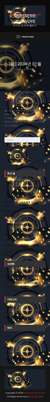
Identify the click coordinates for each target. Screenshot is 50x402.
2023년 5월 (20, 283)
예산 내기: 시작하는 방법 (20, 103)
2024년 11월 (21, 272)
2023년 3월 (10, 286)
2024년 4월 (10, 275)
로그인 (8, 336)
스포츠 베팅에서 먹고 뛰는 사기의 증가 (23, 245)
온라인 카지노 (11, 319)
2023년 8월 (32, 279)
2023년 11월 (21, 279)
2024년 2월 (31, 275)
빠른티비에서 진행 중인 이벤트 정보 (22, 181)
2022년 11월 (11, 290)
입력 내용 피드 (11, 341)
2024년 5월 (32, 272)
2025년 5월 (10, 272)
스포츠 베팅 (9, 100)
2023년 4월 (31, 283)
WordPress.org (12, 353)
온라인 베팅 (10, 313)
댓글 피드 (9, 347)
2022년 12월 (32, 286)
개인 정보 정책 (36, 396)
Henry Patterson (14, 131)
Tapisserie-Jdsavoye (34, 392)
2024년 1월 (10, 279)
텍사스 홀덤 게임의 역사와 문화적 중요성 (24, 196)
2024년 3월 (20, 275)
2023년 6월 (10, 283)
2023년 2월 (20, 286)
